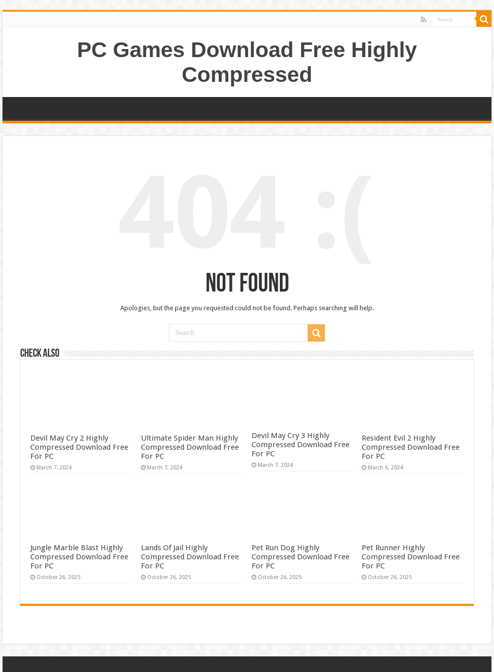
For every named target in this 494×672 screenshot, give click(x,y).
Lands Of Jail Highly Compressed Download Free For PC (190, 556)
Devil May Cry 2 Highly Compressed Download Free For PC (79, 447)
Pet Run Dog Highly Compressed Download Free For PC (301, 556)
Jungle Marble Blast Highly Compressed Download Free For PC (79, 556)
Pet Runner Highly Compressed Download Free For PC (411, 556)
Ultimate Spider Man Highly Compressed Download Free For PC (190, 447)
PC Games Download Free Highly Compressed (247, 61)
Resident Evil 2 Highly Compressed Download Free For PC (411, 447)
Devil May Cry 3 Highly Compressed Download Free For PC (301, 444)
